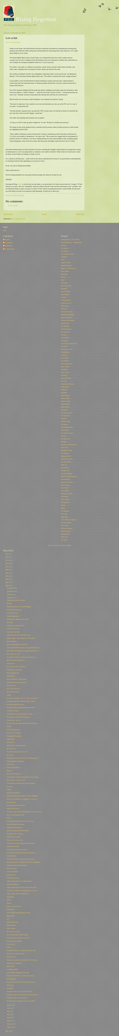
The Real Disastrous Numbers (15, 824)
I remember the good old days (15, 625)
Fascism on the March (13, 767)
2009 (7, 573)
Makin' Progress (11, 925)
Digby (20, 184)
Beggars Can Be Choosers (68, 268)
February (10, 1024)
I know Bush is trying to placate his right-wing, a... (22, 852)
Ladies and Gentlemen (13, 793)
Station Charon (65, 485)
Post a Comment (13, 205)
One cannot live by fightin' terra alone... (18, 938)
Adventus (64, 245)
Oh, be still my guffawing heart (16, 745)
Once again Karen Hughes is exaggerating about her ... (23, 651)
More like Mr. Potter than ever (16, 660)
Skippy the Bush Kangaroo (69, 476)
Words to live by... (12, 868)
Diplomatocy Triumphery (14, 963)
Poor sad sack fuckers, (13, 931)
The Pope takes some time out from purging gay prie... (23, 758)
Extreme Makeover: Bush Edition (16, 679)
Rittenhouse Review (67, 459)
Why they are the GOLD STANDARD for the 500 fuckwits (24, 812)
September (10, 597)
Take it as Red (65, 499)
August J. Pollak (66, 262)
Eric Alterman (65, 326)
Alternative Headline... (13, 846)
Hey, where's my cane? (13, 654)
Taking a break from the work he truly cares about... (22, 887)
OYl (8, 919)
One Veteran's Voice (67, 433)
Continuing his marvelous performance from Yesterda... (23, 777)
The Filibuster (65, 338)
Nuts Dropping (11, 802)
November (10, 591)
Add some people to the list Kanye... (17, 865)
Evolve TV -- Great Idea (14, 733)
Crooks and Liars (66, 303)
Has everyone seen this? (14, 774)
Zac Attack (64, 540)
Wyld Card (64, 537)
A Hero (9, 947)
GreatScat (64, 355)
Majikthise (64, 392)
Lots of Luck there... (13, 613)
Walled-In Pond (65, 531)
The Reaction (65, 453)
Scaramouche (65, 467)
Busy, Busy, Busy (66, 286)
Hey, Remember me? (13, 673)
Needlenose (64, 410)
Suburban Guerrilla (66, 493)
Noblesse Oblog (65, 421)
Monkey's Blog (65, 401)
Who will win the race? (13, 688)
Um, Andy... (10, 622)
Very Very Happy (66, 522)
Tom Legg (64, 514)
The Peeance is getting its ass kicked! (18, 619)
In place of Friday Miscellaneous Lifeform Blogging (22, 796)
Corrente (63, 297)
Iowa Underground (66, 363)
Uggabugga (64, 517)
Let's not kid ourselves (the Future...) (17, 849)
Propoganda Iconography (14, 736)
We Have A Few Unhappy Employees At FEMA (21, 1001)
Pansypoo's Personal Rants (69, 444)
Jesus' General (65, 372)
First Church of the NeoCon (69, 343)
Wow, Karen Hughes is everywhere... (18, 644)
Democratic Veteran (67, 311)
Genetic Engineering (13, 616)
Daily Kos (64, 309)
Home (44, 214)
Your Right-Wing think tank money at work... (20, 714)
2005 (7, 585)
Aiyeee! (9, 903)
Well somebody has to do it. (15, 840)
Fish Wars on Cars (66, 349)
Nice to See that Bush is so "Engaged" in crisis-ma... (22, 799)
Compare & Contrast (13, 711)
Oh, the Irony (11, 742)
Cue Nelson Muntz (12, 969)
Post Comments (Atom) (19, 219)
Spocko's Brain (65, 479)
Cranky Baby (10, 739)
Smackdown (10, 897)
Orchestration (11, 676)
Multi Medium (65, 404)
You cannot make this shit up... (16, 704)
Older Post (80, 214)
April (8, 1017)
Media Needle (65, 398)
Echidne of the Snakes (67, 320)
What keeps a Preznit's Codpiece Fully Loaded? (21, 701)
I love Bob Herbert (12, 871)
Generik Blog (65, 352)
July (8, 1008)
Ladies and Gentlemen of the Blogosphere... (20, 881)
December (10, 588)
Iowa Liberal (65, 358)
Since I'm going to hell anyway (16, 805)
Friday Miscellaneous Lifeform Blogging (19, 606)
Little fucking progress (13, 729)
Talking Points (65, 502)
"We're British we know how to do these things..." (21, 783)
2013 (7, 560)
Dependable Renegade (67, 314)
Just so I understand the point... (16, 815)
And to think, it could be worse (16, 780)
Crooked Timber (66, 300)
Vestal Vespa (64, 525)
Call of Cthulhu (65, 291)
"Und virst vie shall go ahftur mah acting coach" (21, 843)
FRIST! (9, 900)
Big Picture (64, 274)
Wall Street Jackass (66, 528)
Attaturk (7, 239)
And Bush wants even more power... (17, 998)
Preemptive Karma (66, 450)
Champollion (9, 242)
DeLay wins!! (11, 663)
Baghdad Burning (66, 265)
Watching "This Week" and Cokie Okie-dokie (20, 976)
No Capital (64, 424)
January (9, 1027)
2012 (7, 563)
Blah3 (62, 280)
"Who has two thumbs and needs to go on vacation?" (22, 890)
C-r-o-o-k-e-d (11, 944)
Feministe (64, 335)
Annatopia (64, 257)
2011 (7, 566)
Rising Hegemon (30, 19)
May (8, 1014)
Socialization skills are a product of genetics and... (21, 950)
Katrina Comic (11, 875)
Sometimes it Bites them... (14, 827)
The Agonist (64, 248)
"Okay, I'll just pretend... (14, 837)
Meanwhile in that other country (16, 682)
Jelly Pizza (64, 369)
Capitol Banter (65, 294)
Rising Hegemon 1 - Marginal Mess (71, 242)
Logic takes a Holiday (13, 632)
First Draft (64, 346)
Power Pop (64, 447)
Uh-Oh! (9, 726)
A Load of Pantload (12, 884)
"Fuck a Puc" (10, 764)
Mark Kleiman (65, 395)
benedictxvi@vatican (13, 808)
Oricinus (63, 436)
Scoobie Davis (65, 470)
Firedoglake (64, 340)
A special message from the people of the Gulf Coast (22, 960)
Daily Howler (65, 306)
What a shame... (11, 928)
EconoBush (10, 988)
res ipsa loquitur (9, 249)
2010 (7, 570)
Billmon (63, 277)
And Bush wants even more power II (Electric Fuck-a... (23, 994)
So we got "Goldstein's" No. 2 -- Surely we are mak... (22, 698)
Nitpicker (64, 418)
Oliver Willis (65, 430)
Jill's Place (64, 375)
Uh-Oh (9, 818)
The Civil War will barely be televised (18, 717)
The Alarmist (65, 251)
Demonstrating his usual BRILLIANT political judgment (23, 862)
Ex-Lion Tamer (65, 332)
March (9, 1021)
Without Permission (12, 922)
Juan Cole (64, 381)
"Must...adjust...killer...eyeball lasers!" (18, 893)
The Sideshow (65, 511)
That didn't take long (13, 878)
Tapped (63, 505)
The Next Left (65, 415)
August (9, 1005)
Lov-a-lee (9, 786)
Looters (9, 695)
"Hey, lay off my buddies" (14, 941)
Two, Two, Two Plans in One (15, 953)
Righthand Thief (66, 456)
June (8, 1011)
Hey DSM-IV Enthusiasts (14, 610)
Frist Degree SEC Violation (15, 834)
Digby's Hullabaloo (66, 317)
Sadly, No (64, 465)
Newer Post (8, 214)
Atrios (63, 259)
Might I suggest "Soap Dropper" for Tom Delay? (21, 638)
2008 (7, 576)
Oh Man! (9, 603)
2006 (7, 582)
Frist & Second (11, 856)
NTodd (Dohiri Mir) (67, 427)
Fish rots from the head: (13, 42)
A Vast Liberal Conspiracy (68, 519)
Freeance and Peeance (13, 628)
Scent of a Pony (11, 957)
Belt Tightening (11, 979)
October (9, 594)
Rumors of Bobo (11, 641)
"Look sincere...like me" (14, 720)
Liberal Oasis (65, 387)
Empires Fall (65, 323)
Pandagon (64, 441)
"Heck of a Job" (11, 685)
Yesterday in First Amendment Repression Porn (21, 707)
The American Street (67, 254)
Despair (9, 789)
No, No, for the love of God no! (16, 666)
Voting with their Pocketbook (15, 761)
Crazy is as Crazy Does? (14, 906)
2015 (7, 554)
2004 (7, 1031)
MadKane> (64, 390)
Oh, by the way (11, 748)
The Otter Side (65, 439)
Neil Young (10, 985)
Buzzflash (64, 288)
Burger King (10, 916)
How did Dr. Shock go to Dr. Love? (17, 752)
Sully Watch (64, 496)
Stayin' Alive (65, 488)
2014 (7, 557)
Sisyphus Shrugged (66, 473)
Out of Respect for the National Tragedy (18, 912)
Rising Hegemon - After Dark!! (70, 239)
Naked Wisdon (65, 407)
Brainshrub (64, 283)
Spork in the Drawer (67, 482)
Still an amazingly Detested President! (18, 830)
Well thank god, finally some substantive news (20, 821)
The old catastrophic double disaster (17, 934)
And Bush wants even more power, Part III (19, 991)
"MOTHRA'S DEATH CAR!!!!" (16, 600)
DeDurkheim (9, 246)
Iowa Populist (65, 361)
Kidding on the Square (67, 384)
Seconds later (11, 909)
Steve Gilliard (65, 491)
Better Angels (65, 271)
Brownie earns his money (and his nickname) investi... (23, 723)
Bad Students (10, 966)
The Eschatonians (66, 329)
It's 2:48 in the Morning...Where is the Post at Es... (21, 657)
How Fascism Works (13, 692)
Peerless (9, 771)
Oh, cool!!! (10, 755)
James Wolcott (65, 366)
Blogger (68, 545)
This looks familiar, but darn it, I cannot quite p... (21, 859)
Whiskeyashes (65, 534)
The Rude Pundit (66, 462)
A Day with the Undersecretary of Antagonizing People (23, 647)
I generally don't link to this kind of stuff (19, 635)
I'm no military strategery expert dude (18, 972)
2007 (7, 579)
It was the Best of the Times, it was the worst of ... (21, 982)
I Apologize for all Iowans (14, 670)
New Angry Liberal (66, 413)
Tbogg (63, 508)
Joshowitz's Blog (66, 378)
